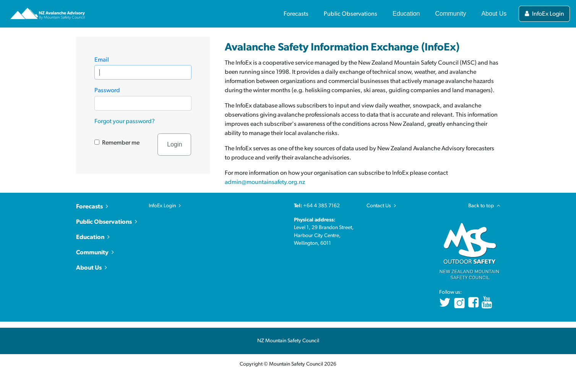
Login (174, 144)
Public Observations (104, 222)
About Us (89, 268)
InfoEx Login (162, 205)
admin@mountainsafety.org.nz (265, 182)
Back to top (484, 205)
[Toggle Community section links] (450, 11)
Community (92, 252)
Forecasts (89, 206)
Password (107, 90)
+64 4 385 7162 (321, 205)
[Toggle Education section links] (406, 11)
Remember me (121, 143)
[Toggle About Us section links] (493, 11)
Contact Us (379, 205)
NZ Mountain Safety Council (288, 340)
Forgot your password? (124, 121)
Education (90, 237)
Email (101, 60)
